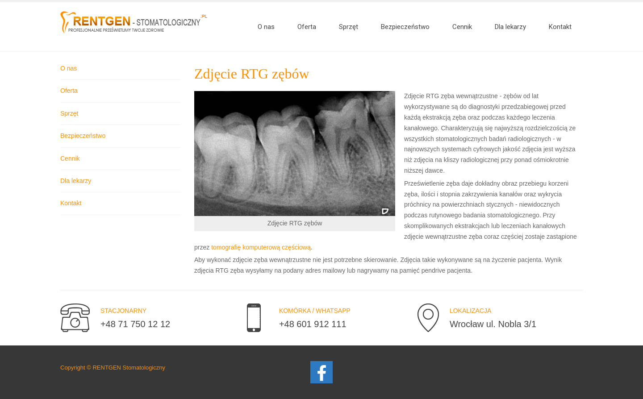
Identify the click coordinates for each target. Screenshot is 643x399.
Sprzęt (69, 113)
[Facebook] (321, 371)
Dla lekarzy (75, 180)
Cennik (70, 158)
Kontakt (70, 203)
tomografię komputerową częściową (261, 247)
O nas (68, 68)
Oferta (69, 90)
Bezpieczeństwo (82, 135)
